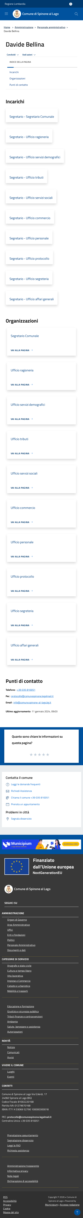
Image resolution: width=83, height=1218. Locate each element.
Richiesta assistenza (18, 1150)
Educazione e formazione (20, 1006)
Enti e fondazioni (16, 935)
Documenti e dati (16, 950)
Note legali (13, 1176)
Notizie (11, 1047)
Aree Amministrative (18, 925)
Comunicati (13, 1052)
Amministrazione (24, 27)
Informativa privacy (17, 1171)
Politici (11, 940)
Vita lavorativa (15, 976)
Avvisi (10, 1057)
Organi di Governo (17, 920)
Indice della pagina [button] (20, 62)
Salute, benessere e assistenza (23, 1027)
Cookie (6, 1208)
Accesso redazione (70, 1205)
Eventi (10, 1077)
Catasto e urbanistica (18, 986)
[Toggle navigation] (6, 14)
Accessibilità (9, 1201)
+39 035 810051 (26, 690)
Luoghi (11, 1072)
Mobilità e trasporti (17, 991)
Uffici (10, 930)
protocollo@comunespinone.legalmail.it (32, 696)
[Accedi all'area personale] (71, 4)
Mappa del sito (11, 1212)
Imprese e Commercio (18, 981)
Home (7, 27)
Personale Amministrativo (21, 945)
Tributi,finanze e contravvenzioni (25, 1016)
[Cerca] (76, 14)
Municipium (51, 1205)
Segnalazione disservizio (20, 1140)
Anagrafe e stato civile (19, 966)
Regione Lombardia (15, 4)
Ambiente (12, 1021)
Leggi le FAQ (14, 1145)
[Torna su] (77, 1212)
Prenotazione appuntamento (22, 1135)
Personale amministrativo (51, 27)
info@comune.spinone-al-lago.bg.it (32, 702)
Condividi (13, 55)
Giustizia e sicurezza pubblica (23, 1011)
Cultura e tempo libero (19, 971)
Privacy (7, 1205)
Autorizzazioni (15, 1032)
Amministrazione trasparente (23, 1166)
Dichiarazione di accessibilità (22, 1181)
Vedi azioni (29, 55)
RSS (5, 1197)
